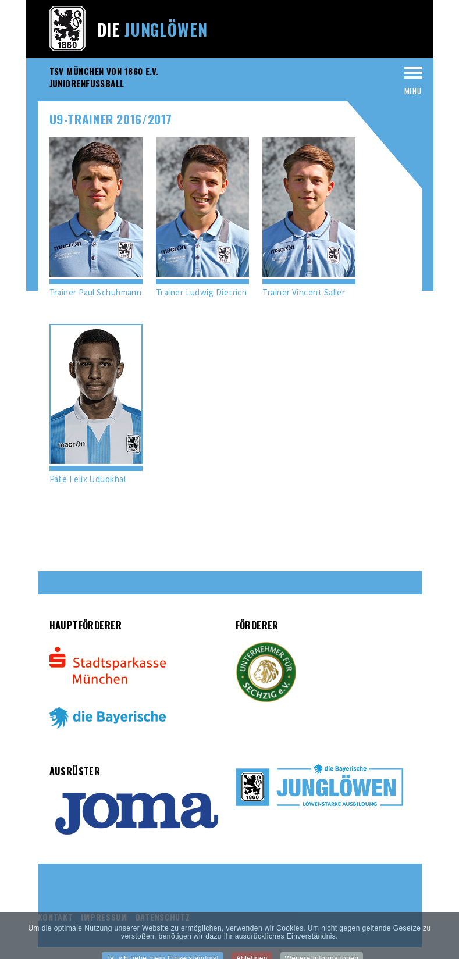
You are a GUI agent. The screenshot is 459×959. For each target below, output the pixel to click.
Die (152, 29)
